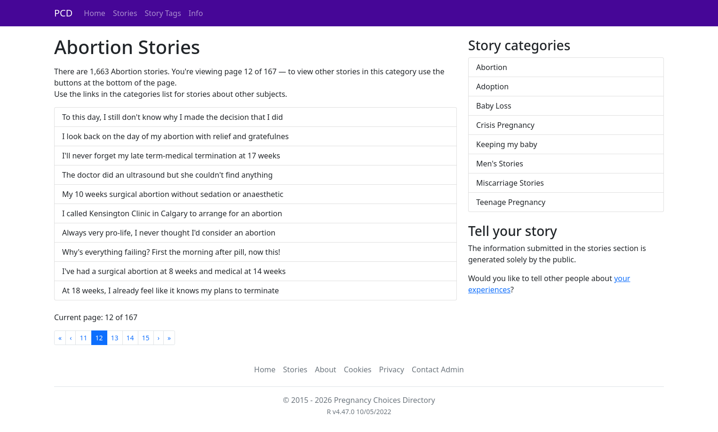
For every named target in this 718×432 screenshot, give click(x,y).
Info (196, 13)
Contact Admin (438, 369)
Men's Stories (499, 163)
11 (83, 337)
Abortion (491, 67)
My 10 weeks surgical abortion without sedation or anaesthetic (172, 194)
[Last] (169, 337)
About (325, 369)
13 (115, 337)
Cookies (358, 369)
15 (146, 337)
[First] (60, 337)
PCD (63, 13)
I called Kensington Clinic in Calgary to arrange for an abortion (172, 213)
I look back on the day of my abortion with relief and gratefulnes (175, 136)
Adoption (492, 86)
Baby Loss (493, 106)
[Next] (158, 337)
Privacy (391, 369)
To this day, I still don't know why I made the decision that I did (172, 117)
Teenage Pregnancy (510, 202)
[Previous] (70, 337)
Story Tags (163, 13)
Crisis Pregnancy (505, 125)
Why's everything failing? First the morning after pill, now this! (171, 252)
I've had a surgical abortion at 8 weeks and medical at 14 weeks (174, 271)
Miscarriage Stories (510, 183)
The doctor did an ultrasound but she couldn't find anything (167, 175)
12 (99, 337)
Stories (125, 13)
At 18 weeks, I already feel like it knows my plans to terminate (170, 290)
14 (130, 337)
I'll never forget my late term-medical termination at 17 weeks (171, 155)
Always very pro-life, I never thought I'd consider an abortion (169, 233)
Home (94, 13)
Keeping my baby (506, 144)
